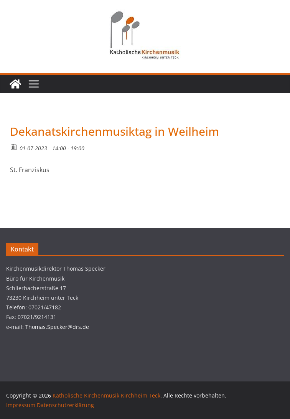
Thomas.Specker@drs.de (57, 326)
